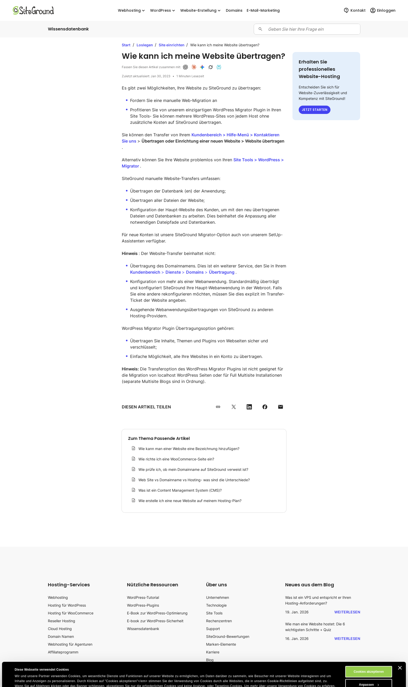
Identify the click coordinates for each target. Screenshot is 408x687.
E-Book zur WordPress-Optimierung (157, 613)
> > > (182, 272)
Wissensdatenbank (143, 628)
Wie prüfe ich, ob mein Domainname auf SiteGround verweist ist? (193, 469)
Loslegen (145, 45)
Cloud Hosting (60, 628)
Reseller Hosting (61, 621)
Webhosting (132, 10)
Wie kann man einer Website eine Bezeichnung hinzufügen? (188, 448)
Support (213, 628)
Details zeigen (25, 680)
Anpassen (369, 660)
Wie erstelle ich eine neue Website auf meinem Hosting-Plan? (189, 500)
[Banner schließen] (400, 643)
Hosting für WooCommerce (70, 613)
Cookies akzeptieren (369, 647)
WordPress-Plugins (143, 605)
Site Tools (214, 613)
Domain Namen (61, 636)
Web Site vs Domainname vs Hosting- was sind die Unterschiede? (194, 480)
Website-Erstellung (201, 10)
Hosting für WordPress (67, 605)
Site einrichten (172, 45)
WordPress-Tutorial (143, 597)
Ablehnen (369, 673)
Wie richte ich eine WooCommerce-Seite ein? (176, 459)
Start (126, 45)
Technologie (216, 605)
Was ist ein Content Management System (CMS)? (180, 490)
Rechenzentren (219, 621)
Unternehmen (217, 597)
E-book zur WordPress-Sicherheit (155, 621)
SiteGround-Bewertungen (227, 636)
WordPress (163, 10)
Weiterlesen (347, 612)
